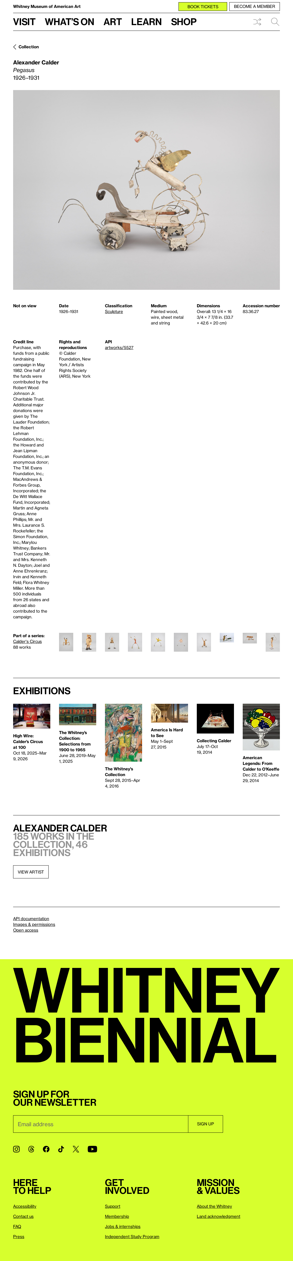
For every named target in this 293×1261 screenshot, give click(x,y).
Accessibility (24, 1206)
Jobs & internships (122, 1226)
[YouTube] (92, 1149)
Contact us (23, 1216)
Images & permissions (34, 924)
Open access (25, 930)
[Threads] (31, 1149)
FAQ (17, 1226)
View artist (31, 871)
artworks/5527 (119, 347)
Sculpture (114, 311)
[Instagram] (16, 1149)
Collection (29, 46)
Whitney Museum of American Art (47, 6)
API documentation (31, 918)
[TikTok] (61, 1149)
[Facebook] (46, 1149)
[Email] (100, 1124)
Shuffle (257, 21)
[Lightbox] (146, 190)
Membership (117, 1216)
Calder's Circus (27, 641)
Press (18, 1236)
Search (275, 21)
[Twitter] (75, 1149)
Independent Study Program (132, 1236)
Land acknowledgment (218, 1216)
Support (112, 1206)
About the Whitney (214, 1206)
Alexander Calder (36, 62)
